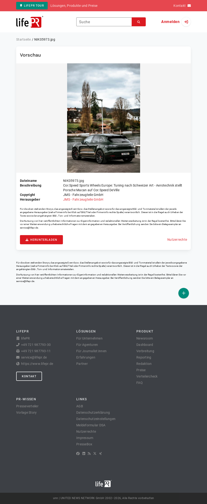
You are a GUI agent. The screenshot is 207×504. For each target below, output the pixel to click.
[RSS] (89, 453)
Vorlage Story (26, 412)
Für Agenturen (87, 345)
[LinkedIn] (83, 453)
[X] (94, 453)
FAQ (139, 383)
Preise (141, 370)
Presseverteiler (27, 406)
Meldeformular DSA (90, 425)
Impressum (84, 438)
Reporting (143, 357)
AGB (79, 406)
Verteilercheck (147, 376)
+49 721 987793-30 (36, 345)
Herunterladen (41, 239)
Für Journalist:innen (91, 351)
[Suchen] (139, 22)
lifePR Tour (32, 5)
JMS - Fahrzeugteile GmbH (83, 199)
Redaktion (144, 364)
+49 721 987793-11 (36, 351)
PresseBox (84, 444)
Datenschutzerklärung (93, 412)
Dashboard (144, 345)
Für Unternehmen (89, 338)
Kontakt (29, 376)
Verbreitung (145, 351)
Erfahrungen (85, 357)
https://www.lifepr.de (37, 364)
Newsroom (144, 338)
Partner (82, 364)
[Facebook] (78, 453)
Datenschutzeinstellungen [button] (95, 419)
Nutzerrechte (177, 239)
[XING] (100, 453)
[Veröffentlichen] (183, 293)
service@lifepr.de (29, 227)
